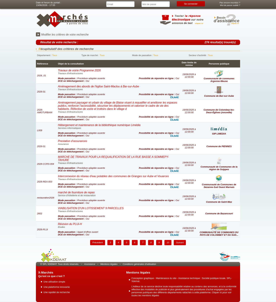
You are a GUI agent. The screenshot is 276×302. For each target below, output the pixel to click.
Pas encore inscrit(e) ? (229, 2)
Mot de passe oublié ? (230, 5)
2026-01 (41, 91)
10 (168, 242)
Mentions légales (109, 264)
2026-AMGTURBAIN (44, 111)
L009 (39, 130)
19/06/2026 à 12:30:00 (189, 229)
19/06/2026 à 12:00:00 (189, 75)
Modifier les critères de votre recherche (65, 34)
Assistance (89, 264)
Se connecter (191, 3)
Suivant (180, 242)
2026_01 (41, 75)
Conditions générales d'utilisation (139, 264)
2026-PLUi (42, 229)
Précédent (97, 242)
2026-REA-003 (44, 181)
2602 (39, 213)
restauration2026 (45, 197)
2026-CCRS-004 (45, 164)
